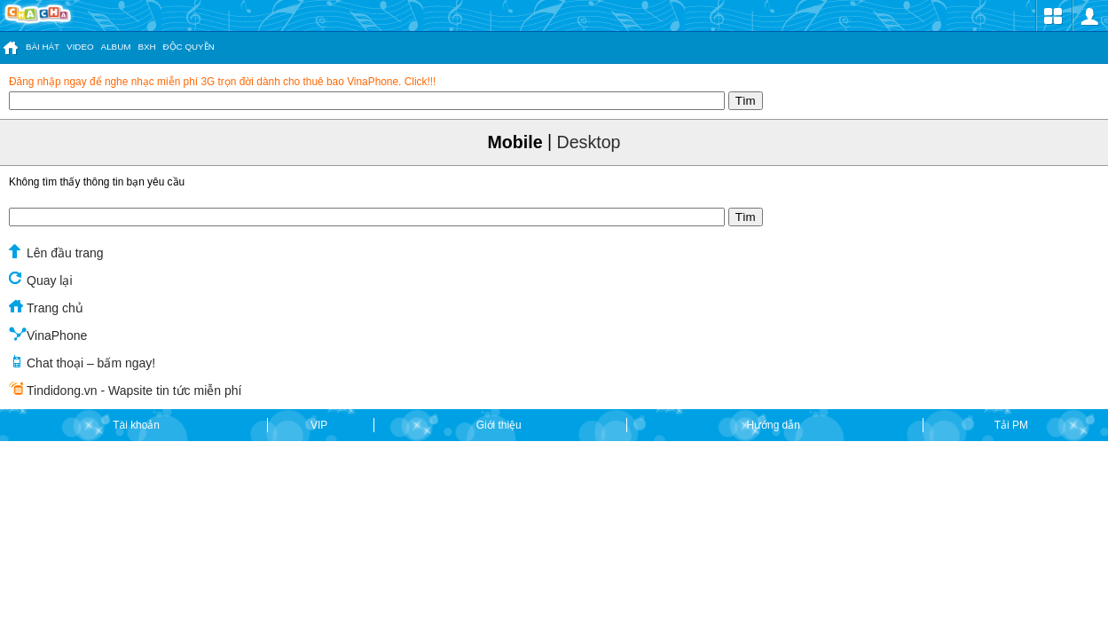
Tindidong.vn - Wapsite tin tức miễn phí (125, 390)
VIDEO (80, 46)
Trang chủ (46, 307)
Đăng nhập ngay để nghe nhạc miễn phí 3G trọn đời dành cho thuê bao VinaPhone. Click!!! (222, 81)
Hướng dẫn (774, 426)
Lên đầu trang (56, 252)
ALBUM (116, 46)
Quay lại (41, 280)
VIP (320, 426)
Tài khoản (137, 426)
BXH (146, 46)
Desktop (589, 142)
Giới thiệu (500, 426)
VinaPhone (48, 335)
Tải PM (1011, 426)
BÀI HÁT (42, 46)
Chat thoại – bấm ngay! (82, 362)
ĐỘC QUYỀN (189, 46)
